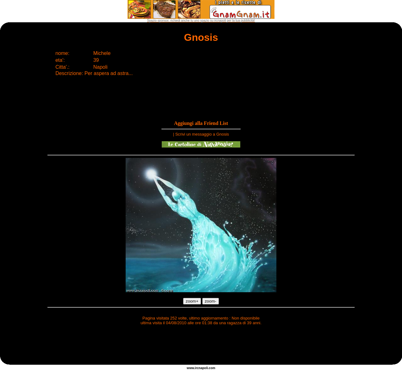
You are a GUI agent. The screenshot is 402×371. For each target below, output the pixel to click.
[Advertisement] (201, 345)
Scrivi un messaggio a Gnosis (202, 134)
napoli (203, 368)
